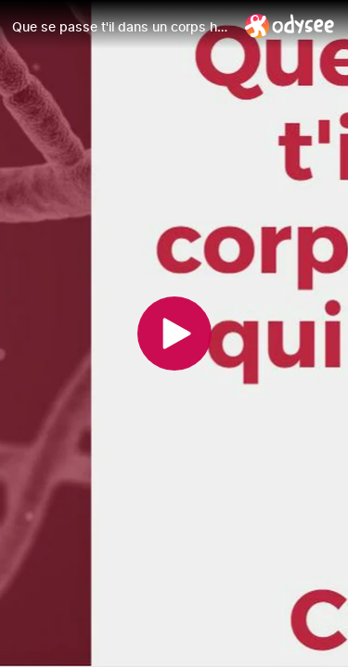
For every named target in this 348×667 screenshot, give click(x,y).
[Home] (290, 25)
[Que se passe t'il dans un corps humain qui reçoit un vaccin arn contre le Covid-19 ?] (121, 27)
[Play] (174, 333)
